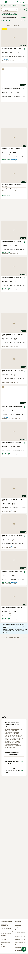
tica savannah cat (20, 945)
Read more (23, 17)
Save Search (5, 20)
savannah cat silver (20, 947)
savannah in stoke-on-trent (6, 934)
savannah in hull (5, 942)
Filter (22, 9)
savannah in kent (6, 928)
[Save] (24, 49)
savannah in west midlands (6, 938)
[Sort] (23, 20)
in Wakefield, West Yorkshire (9, 14)
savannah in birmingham (4, 924)
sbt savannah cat (19, 950)
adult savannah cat (20, 942)
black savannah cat (20, 929)
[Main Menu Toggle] (2, 2)
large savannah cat (20, 939)
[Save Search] (23, 949)
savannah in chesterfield (18, 926)
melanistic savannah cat (20, 933)
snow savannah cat (20, 936)
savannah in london (6, 921)
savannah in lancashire (18, 922)
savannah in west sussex (6, 945)
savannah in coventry (7, 931)
